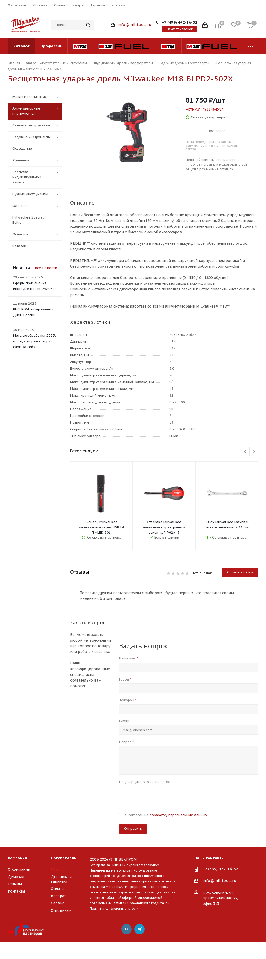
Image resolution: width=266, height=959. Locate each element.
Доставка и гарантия (61, 879)
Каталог (58, 869)
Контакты (16, 891)
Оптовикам (61, 910)
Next (254, 451)
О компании (19, 869)
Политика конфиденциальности (114, 908)
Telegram (139, 929)
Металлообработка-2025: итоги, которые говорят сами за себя (34, 341)
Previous (245, 451)
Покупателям (64, 858)
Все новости (46, 268)
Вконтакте (126, 929)
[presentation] (158, 796)
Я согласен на (166, 815)
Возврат (58, 896)
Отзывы (15, 884)
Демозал (16, 876)
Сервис (57, 903)
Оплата (57, 888)
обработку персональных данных (178, 815)
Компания (17, 858)
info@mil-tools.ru (134, 24)
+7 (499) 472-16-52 (179, 22)
